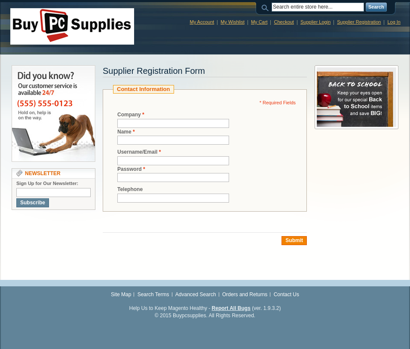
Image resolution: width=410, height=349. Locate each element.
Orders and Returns (244, 294)
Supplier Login (315, 21)
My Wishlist (232, 21)
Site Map (121, 294)
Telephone (130, 189)
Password (129, 169)
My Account (202, 21)
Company (129, 115)
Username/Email (137, 152)
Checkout (284, 21)
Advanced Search (195, 294)
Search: (266, 7)
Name (124, 132)
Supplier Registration (359, 21)
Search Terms (153, 294)
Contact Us (286, 294)
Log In (394, 21)
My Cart (259, 21)
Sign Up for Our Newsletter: (47, 183)
